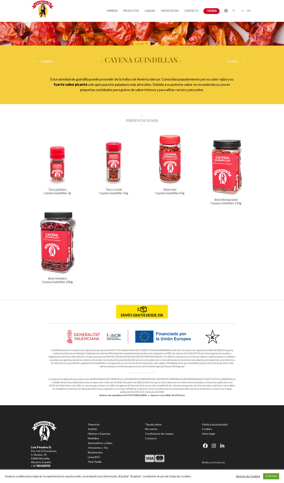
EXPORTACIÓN (169, 10)
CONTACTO (191, 10)
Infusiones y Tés (98, 447)
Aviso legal (208, 433)
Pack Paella (94, 461)
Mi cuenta (151, 429)
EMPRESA (112, 10)
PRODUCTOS (131, 10)
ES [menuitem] (242, 10)
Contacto (151, 438)
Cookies (207, 429)
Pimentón (94, 424)
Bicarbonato (95, 452)
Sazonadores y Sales (100, 443)
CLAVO (237, 61)
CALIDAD (150, 10)
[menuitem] (243, 10)
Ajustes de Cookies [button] (248, 476)
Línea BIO (94, 457)
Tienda (212, 10)
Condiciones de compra (159, 433)
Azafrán (92, 429)
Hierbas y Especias (99, 433)
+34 (40, 465)
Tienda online (153, 424)
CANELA (42, 61)
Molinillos (93, 438)
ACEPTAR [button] (271, 476)
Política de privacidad (215, 424)
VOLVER (142, 44)
